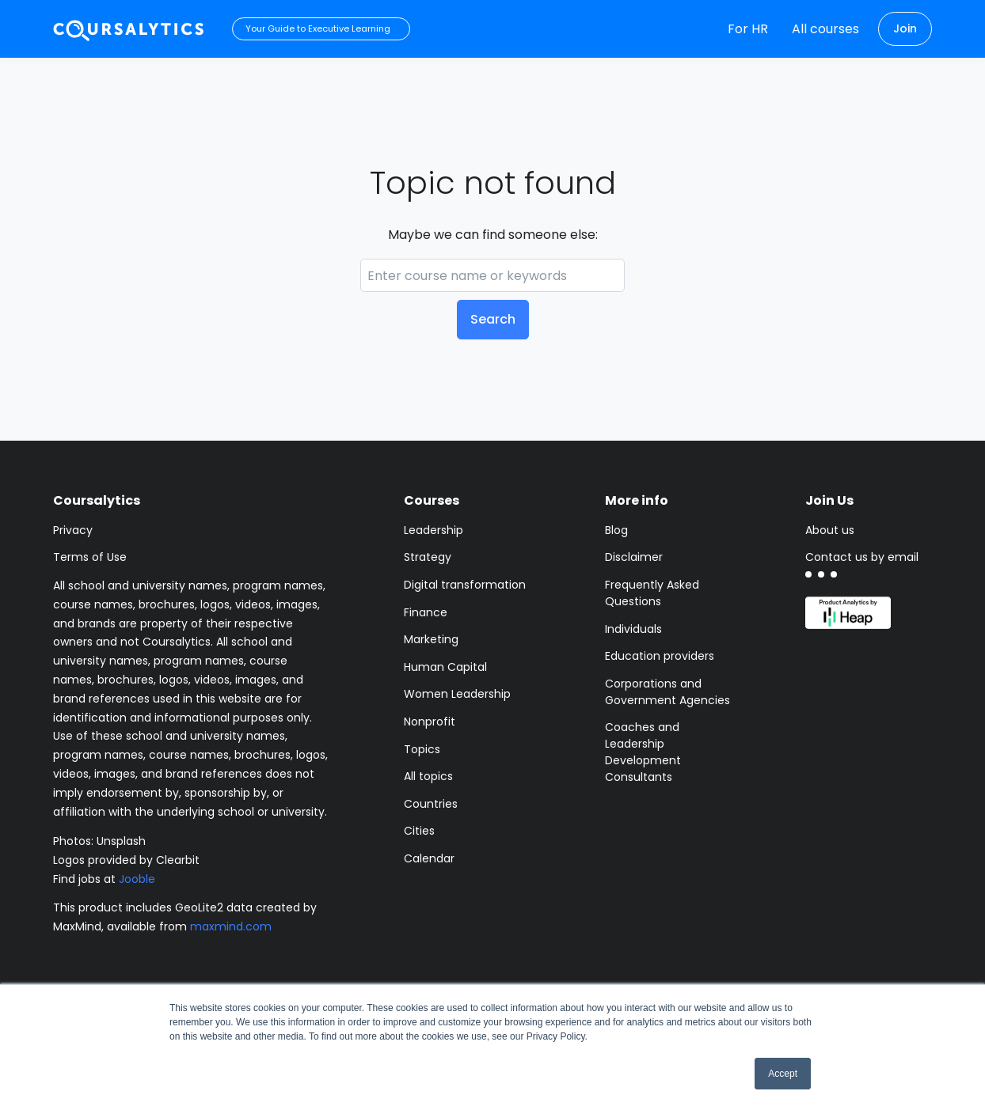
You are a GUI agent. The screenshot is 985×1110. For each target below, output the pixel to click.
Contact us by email (861, 557)
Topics (422, 749)
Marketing (431, 639)
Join (905, 28)
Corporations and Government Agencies (667, 692)
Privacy (73, 530)
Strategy (427, 557)
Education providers (659, 656)
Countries (431, 804)
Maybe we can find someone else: (493, 234)
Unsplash (121, 841)
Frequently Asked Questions (652, 593)
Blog (616, 530)
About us (829, 530)
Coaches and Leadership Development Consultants (643, 752)
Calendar (429, 858)
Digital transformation (465, 585)
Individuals (633, 629)
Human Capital (445, 667)
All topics (428, 776)
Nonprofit (429, 721)
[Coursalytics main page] (129, 29)
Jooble (137, 879)
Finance (425, 612)
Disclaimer (634, 557)
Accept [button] (782, 1073)
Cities (419, 831)
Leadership (433, 530)
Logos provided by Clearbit (126, 860)
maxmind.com (231, 926)
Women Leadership (457, 694)
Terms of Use (90, 557)
